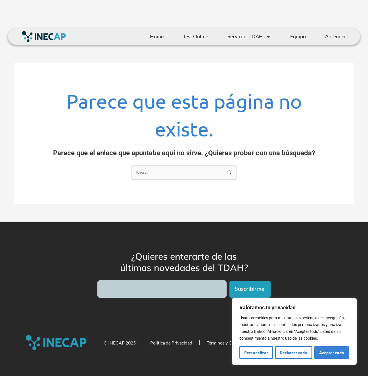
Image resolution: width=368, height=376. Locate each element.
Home (157, 36)
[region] (294, 331)
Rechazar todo (293, 352)
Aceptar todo (331, 352)
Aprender (335, 36)
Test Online (195, 36)
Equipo (298, 36)
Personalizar (256, 352)
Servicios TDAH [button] (249, 36)
